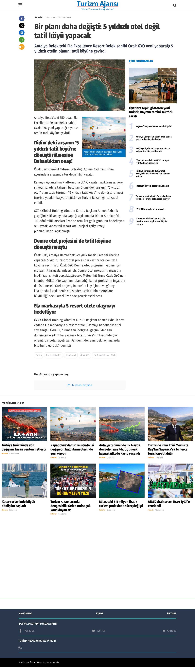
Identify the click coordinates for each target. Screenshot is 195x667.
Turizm (39, 355)
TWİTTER (98, 631)
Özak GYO (84, 355)
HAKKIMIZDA (25, 613)
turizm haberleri (53, 355)
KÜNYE (99, 613)
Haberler (38, 17)
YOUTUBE (169, 630)
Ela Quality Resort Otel (104, 355)
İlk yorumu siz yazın (80, 385)
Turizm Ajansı (36, 662)
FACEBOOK (26, 631)
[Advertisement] (153, 250)
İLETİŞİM (171, 613)
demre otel (71, 355)
